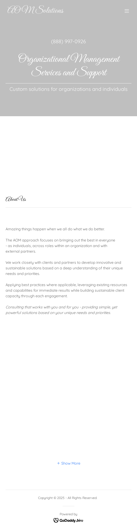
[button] (126, 11)
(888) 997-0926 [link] (68, 41)
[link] (49, 11)
